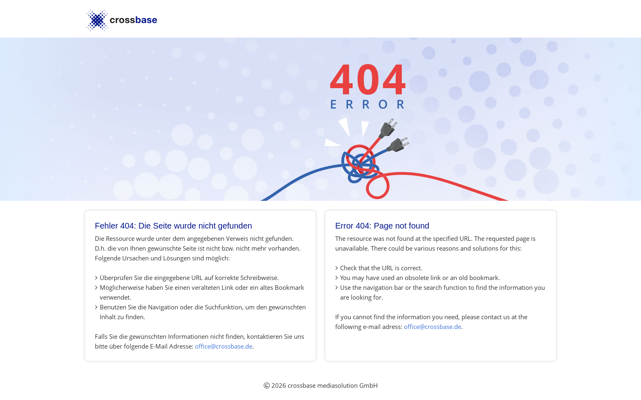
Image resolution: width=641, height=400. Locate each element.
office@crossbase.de (223, 346)
